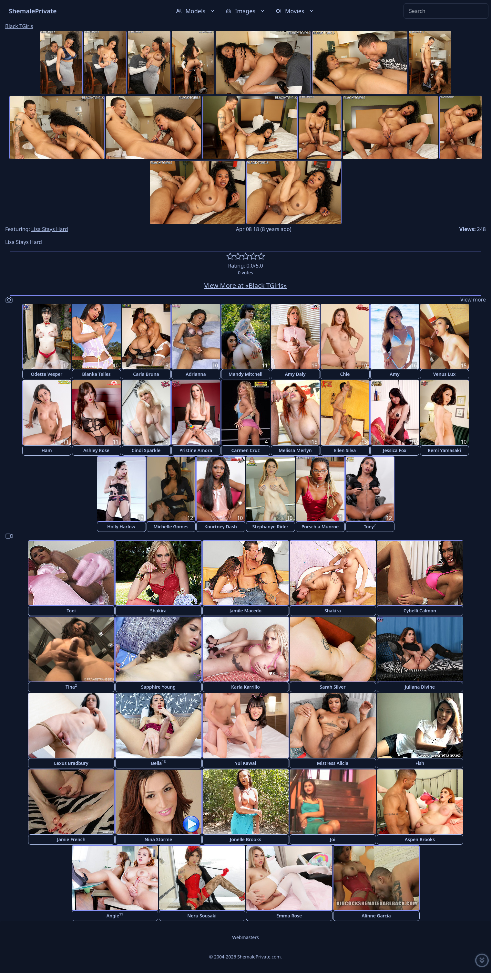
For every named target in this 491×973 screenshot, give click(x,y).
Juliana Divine (420, 687)
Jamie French (71, 839)
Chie (345, 374)
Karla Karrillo (245, 687)
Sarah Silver (333, 687)
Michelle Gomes (170, 527)
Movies (295, 11)
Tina (71, 686)
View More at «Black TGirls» (245, 285)
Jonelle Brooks (245, 839)
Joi (332, 839)
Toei (71, 611)
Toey (370, 526)
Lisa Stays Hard (49, 229)
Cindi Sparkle (146, 450)
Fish (419, 763)
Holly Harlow (121, 527)
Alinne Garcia (376, 916)
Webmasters (245, 937)
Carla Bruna (146, 374)
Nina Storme (158, 839)
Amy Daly (295, 374)
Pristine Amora (195, 450)
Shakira (158, 611)
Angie (115, 915)
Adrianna (196, 374)
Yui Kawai (245, 763)
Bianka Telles (96, 374)
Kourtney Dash (220, 527)
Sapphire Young (158, 687)
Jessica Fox (394, 450)
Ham (46, 450)
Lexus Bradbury (71, 763)
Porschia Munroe (320, 527)
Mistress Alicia (333, 763)
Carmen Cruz (245, 450)
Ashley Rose (96, 450)
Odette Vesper (47, 374)
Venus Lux (444, 374)
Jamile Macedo (246, 611)
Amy (395, 374)
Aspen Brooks (420, 839)
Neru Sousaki (202, 916)
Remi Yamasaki (444, 450)
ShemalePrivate (32, 10)
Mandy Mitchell (245, 374)
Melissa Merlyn (295, 450)
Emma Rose (289, 916)
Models (196, 11)
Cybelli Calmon (420, 611)
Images (246, 11)
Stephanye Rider (270, 527)
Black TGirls (19, 26)
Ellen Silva (345, 450)
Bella (158, 762)
